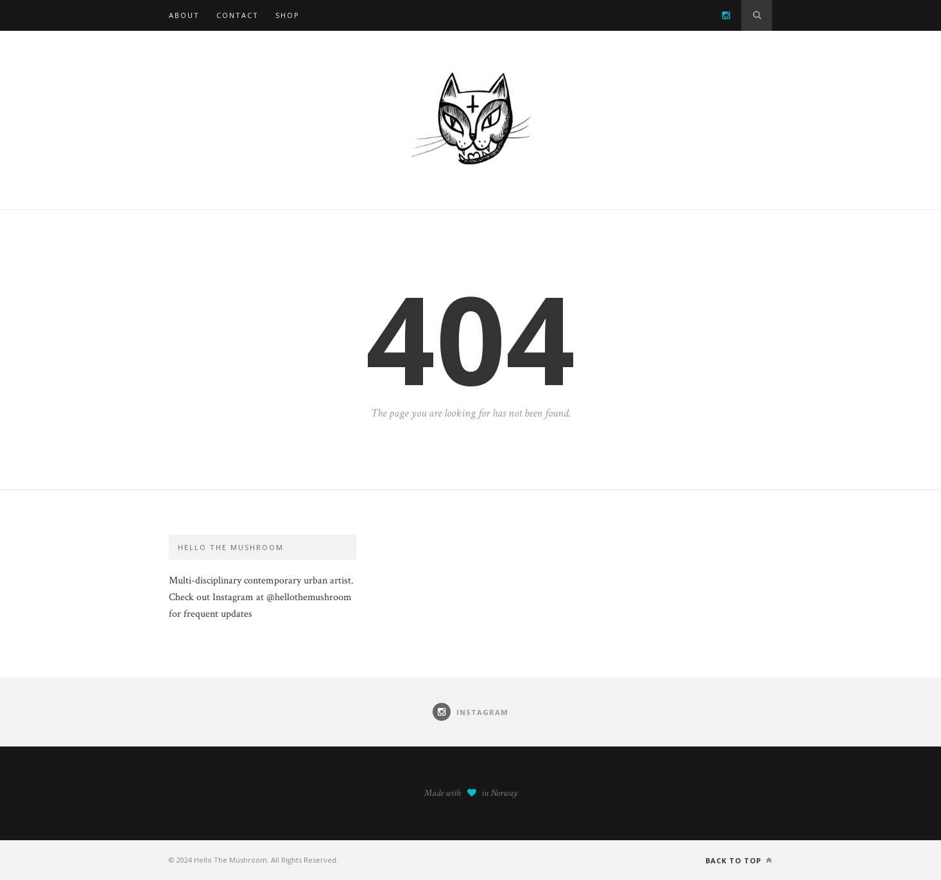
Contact (237, 15)
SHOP (287, 15)
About (184, 15)
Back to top (738, 860)
